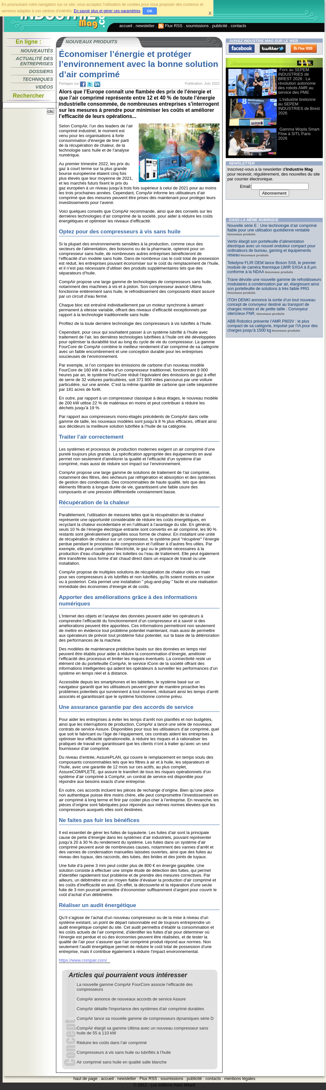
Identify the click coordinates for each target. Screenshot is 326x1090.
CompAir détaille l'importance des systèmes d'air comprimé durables (140, 1008)
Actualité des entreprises (34, 61)
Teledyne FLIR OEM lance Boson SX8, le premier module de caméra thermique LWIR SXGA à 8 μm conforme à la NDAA (271, 267)
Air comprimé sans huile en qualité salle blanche (122, 1062)
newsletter (145, 25)
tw (90, 84)
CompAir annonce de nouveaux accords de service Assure (131, 999)
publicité (219, 25)
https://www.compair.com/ (83, 960)
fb (83, 84)
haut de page (85, 1078)
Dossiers (41, 71)
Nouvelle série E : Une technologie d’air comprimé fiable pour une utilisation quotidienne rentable (272, 227)
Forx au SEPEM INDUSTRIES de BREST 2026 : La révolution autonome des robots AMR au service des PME (297, 81)
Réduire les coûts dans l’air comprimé (112, 1042)
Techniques (38, 79)
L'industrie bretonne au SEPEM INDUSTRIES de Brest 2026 (299, 106)
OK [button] (150, 11)
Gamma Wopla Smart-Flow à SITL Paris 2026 (299, 134)
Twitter (273, 48)
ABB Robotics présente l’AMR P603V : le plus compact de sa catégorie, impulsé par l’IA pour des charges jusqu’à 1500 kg (272, 326)
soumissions (197, 25)
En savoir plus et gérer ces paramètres (107, 11)
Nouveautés (37, 50)
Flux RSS (170, 25)
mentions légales (239, 1078)
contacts (238, 25)
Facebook (242, 48)
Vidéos (44, 87)
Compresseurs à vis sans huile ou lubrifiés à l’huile (124, 1052)
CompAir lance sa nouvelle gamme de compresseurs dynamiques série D (145, 1018)
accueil (125, 25)
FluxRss (304, 48)
